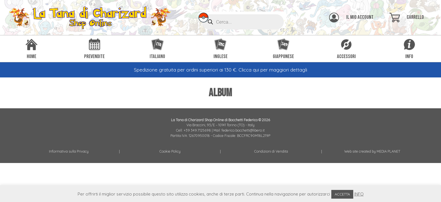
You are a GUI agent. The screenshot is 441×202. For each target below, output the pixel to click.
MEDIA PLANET (388, 151)
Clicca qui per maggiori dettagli (272, 70)
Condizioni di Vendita (271, 151)
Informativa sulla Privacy (69, 151)
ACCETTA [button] (342, 194)
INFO (359, 194)
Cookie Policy (170, 151)
